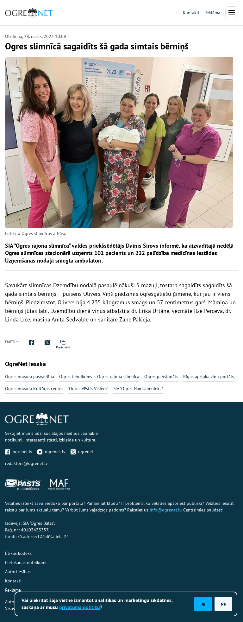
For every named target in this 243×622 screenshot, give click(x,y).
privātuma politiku (79, 607)
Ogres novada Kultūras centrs (34, 388)
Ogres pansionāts (161, 376)
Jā (203, 604)
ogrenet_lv (51, 451)
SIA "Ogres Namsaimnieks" (138, 388)
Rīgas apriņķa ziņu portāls (208, 376)
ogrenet (82, 451)
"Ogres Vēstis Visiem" (88, 388)
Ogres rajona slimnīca (118, 376)
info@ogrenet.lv (165, 510)
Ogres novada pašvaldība (29, 376)
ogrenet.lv (18, 451)
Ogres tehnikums (75, 376)
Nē (223, 604)
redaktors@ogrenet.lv (26, 463)
